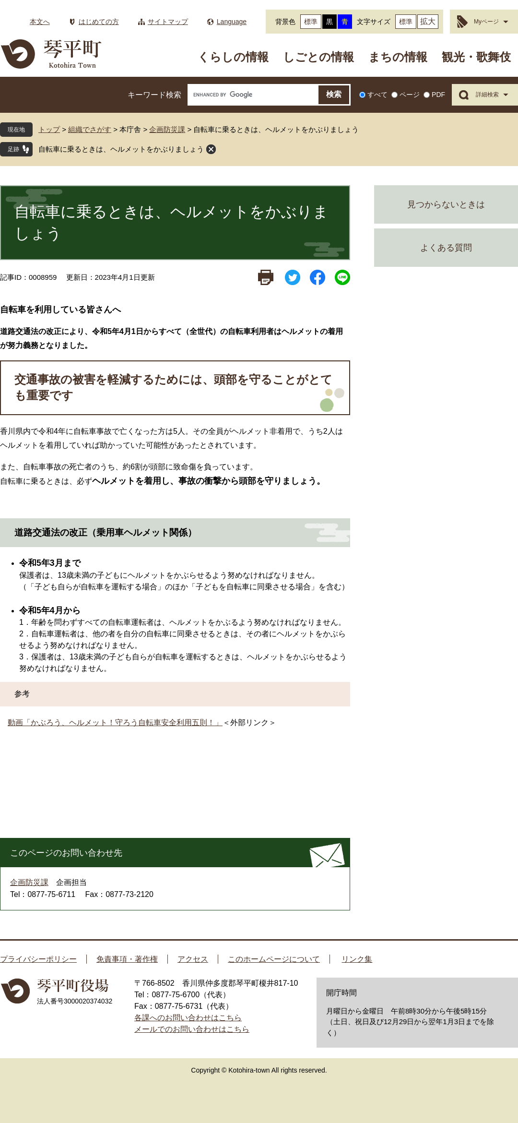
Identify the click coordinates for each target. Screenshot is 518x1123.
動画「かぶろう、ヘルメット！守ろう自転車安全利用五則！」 (115, 722)
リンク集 (356, 959)
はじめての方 (99, 21)
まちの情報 (397, 56)
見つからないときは (446, 204)
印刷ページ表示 (265, 277)
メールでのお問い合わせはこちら (191, 1029)
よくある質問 (446, 247)
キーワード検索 (154, 95)
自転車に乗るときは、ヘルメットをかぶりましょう (121, 149)
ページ (410, 94)
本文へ (40, 21)
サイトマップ (168, 21)
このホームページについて (274, 959)
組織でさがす (89, 129)
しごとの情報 (318, 56)
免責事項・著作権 (127, 959)
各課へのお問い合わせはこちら (188, 1018)
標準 (311, 21)
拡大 (428, 21)
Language (232, 21)
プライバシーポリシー (38, 959)
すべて (377, 94)
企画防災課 (167, 129)
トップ (49, 129)
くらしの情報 (233, 56)
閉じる (211, 149)
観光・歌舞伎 (476, 56)
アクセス (192, 959)
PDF (438, 94)
